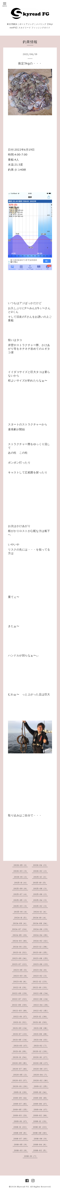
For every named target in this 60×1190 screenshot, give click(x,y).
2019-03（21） (20, 1115)
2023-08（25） (41, 958)
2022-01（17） (20, 1016)
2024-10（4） (40, 917)
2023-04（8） (40, 970)
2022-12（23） (40, 981)
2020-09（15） (20, 1063)
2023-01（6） (20, 981)
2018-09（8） (20, 1133)
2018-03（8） (21, 1150)
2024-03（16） (20, 941)
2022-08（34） (41, 993)
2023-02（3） (40, 976)
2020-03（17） (20, 1080)
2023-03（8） (20, 976)
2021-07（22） (20, 1034)
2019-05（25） (20, 1109)
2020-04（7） (40, 1074)
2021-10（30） (40, 1022)
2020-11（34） (20, 1057)
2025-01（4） (21, 911)
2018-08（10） (40, 1133)
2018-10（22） (40, 1127)
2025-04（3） (40, 900)
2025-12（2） (40, 877)
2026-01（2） (21, 877)
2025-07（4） (20, 894)
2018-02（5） (40, 1150)
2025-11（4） (21, 882)
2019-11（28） (21, 1092)
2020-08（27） (41, 1063)
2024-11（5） (21, 917)
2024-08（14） (40, 923)
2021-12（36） (40, 1016)
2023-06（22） (41, 964)
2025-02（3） (40, 906)
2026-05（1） (21, 865)
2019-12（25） (41, 1086)
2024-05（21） (20, 935)
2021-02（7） (41, 1045)
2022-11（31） (20, 987)
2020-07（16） (20, 1069)
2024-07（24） (20, 929)
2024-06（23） (41, 929)
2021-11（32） (20, 1022)
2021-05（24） (20, 1039)
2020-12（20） (40, 1051)
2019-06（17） (40, 1104)
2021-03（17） (21, 1045)
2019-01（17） (21, 1121)
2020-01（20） (20, 1086)
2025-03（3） (20, 906)
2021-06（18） (40, 1034)
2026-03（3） (20, 871)
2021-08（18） (41, 1028)
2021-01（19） (20, 1051)
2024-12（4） (40, 911)
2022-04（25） (41, 1005)
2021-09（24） (20, 1028)
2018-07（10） (20, 1138)
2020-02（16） (41, 1080)
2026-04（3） (40, 865)
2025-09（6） (20, 888)
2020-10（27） (40, 1057)
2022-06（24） (41, 999)
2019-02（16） (40, 1115)
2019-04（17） (41, 1109)
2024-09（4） (20, 923)
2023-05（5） (20, 970)
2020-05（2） (20, 1074)
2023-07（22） (20, 964)
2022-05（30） (20, 1005)
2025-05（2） (20, 900)
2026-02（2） (40, 871)
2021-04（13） (41, 1039)
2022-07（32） (20, 999)
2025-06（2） (40, 894)
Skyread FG (23, 1186)
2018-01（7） (30, 1156)
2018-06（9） (41, 1138)
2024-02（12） (41, 941)
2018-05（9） (21, 1144)
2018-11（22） (20, 1127)
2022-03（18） (20, 1010)
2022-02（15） (41, 1010)
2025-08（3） (40, 888)
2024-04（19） (41, 935)
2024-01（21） (20, 946)
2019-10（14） (40, 1092)
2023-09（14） (20, 958)
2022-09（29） (20, 993)
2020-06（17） (41, 1069)
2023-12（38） (40, 946)
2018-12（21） (40, 1121)
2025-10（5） (40, 882)
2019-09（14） (20, 1098)
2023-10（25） (40, 952)
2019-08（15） (40, 1098)
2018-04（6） (40, 1144)
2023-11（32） (20, 952)
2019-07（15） (20, 1104)
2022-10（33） (40, 987)
